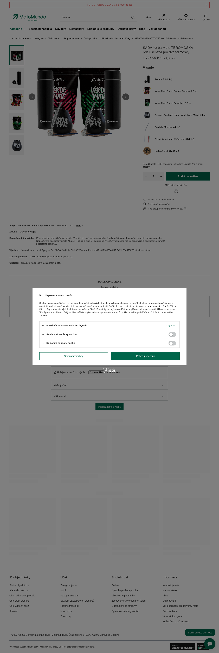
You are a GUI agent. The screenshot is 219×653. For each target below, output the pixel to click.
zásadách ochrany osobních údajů (151, 306)
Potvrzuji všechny (145, 356)
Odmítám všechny (73, 356)
